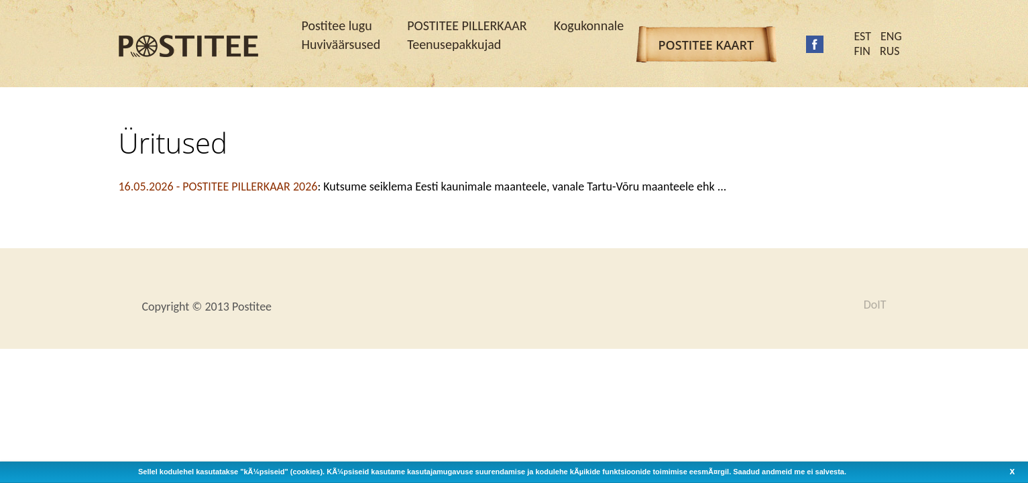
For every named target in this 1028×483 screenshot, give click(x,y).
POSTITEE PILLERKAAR (466, 25)
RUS (890, 51)
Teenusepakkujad (454, 44)
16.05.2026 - (218, 186)
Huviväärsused (341, 44)
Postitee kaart (706, 45)
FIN (862, 51)
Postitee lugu (337, 25)
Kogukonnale (589, 25)
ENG (891, 36)
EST (863, 36)
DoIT (875, 305)
